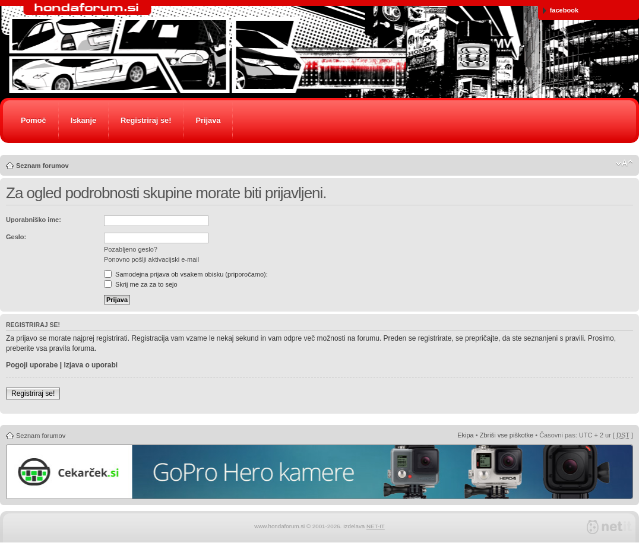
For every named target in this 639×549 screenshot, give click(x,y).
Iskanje (83, 120)
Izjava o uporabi (91, 365)
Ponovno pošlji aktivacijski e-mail (151, 259)
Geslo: (16, 236)
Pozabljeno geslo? (130, 249)
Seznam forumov (42, 165)
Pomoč (33, 120)
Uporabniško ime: (33, 219)
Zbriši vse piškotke (506, 435)
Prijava (207, 120)
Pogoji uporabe (32, 365)
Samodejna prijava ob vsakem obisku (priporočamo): (186, 274)
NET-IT (375, 526)
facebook (560, 10)
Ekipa (465, 435)
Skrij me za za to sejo (141, 284)
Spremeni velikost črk (624, 163)
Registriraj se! (146, 120)
